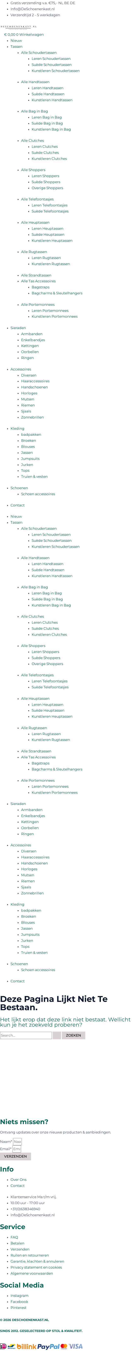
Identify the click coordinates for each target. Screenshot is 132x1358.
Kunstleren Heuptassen (52, 240)
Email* (6, 1149)
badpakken (31, 434)
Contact (18, 505)
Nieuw (16, 40)
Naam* (6, 1141)
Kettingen (30, 346)
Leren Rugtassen (46, 258)
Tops (25, 470)
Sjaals (26, 411)
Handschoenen (34, 387)
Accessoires (21, 369)
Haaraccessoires (35, 381)
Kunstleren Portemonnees (55, 316)
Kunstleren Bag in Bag (51, 129)
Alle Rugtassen (34, 252)
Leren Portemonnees (50, 311)
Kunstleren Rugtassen (51, 264)
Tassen (16, 46)
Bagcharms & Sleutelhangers (57, 293)
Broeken (28, 440)
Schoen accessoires (38, 494)
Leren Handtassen (47, 88)
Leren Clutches (45, 146)
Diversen (28, 375)
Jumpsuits (30, 459)
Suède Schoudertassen (52, 65)
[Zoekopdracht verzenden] (57, 1035)
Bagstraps (40, 287)
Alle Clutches (32, 140)
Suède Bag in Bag (47, 123)
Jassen (27, 453)
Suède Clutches (45, 153)
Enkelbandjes (33, 340)
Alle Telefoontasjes (37, 199)
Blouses (28, 446)
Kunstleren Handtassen (52, 100)
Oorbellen (30, 352)
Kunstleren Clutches (49, 159)
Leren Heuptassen (47, 228)
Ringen (27, 358)
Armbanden (31, 334)
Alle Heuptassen (35, 222)
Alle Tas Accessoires (38, 281)
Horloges (29, 393)
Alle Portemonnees (38, 304)
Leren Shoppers (45, 176)
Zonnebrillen (32, 417)
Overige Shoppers (47, 188)
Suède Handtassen (48, 94)
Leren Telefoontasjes (49, 205)
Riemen (28, 405)
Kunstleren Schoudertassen (56, 71)
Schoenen (19, 488)
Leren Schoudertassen (51, 59)
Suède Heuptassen (48, 234)
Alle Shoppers (33, 170)
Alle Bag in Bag (34, 111)
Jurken (27, 465)
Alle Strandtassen (36, 275)
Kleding (17, 428)
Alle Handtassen (35, 82)
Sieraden (18, 328)
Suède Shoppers (46, 182)
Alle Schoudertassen (39, 53)
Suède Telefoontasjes (50, 211)
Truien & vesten (34, 476)
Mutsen (27, 399)
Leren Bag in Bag (47, 117)
